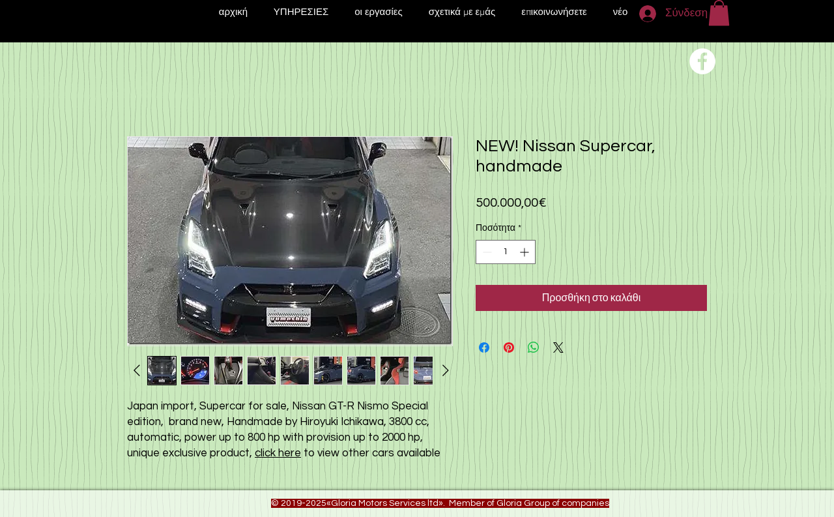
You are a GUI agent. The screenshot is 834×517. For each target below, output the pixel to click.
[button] (719, 12)
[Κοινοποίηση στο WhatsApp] (533, 347)
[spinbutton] (505, 252)
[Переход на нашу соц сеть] (702, 61)
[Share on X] (558, 347)
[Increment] (525, 252)
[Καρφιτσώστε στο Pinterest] (509, 347)
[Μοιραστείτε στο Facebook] (484, 347)
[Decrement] (486, 252)
